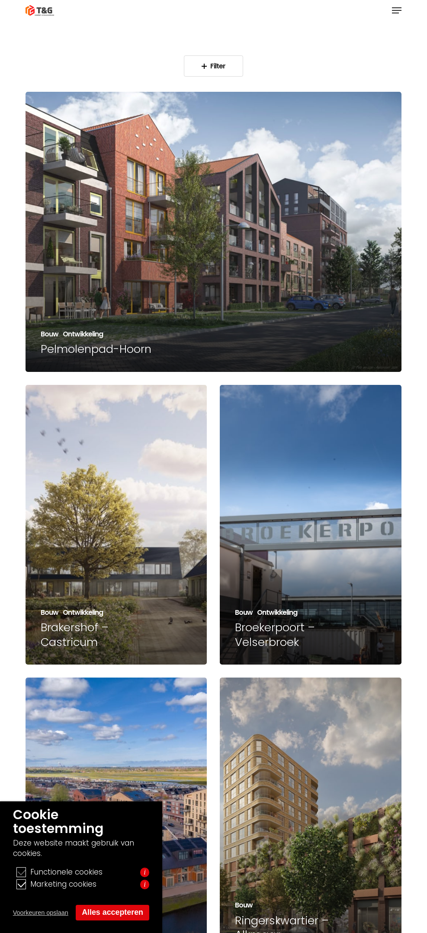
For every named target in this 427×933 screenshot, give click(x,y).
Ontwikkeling (83, 334)
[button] (396, 10)
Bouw (49, 334)
